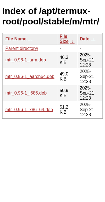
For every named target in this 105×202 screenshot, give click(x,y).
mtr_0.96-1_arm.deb (25, 60)
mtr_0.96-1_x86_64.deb (29, 109)
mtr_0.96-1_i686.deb (26, 93)
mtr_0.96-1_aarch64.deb (29, 76)
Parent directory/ (21, 48)
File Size (64, 39)
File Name (16, 38)
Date (85, 38)
